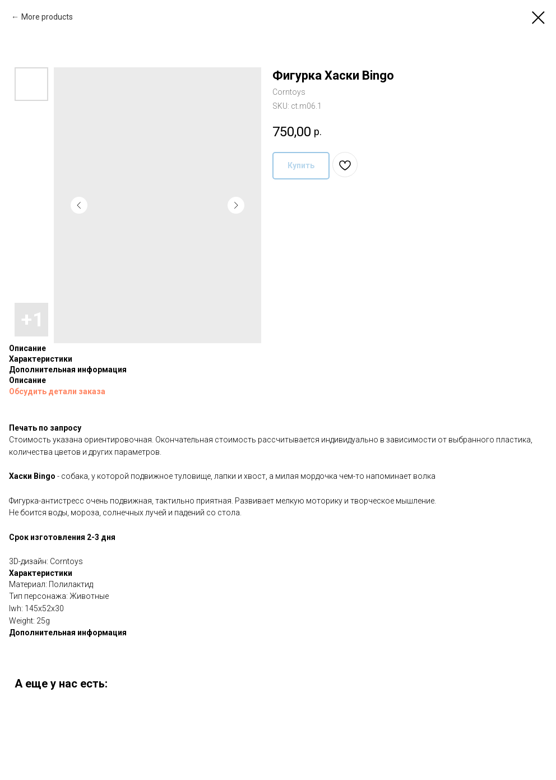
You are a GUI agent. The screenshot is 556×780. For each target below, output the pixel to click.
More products (47, 16)
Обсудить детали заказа (57, 391)
